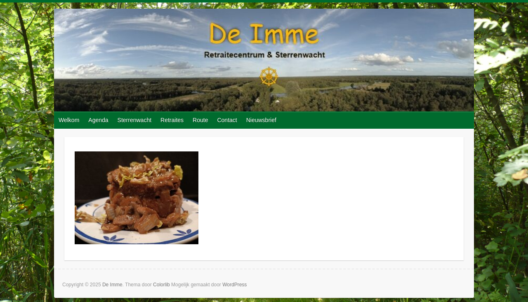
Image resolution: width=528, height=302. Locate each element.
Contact (227, 120)
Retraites (172, 120)
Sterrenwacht (134, 120)
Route (200, 120)
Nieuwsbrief (261, 120)
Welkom (69, 120)
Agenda (98, 120)
